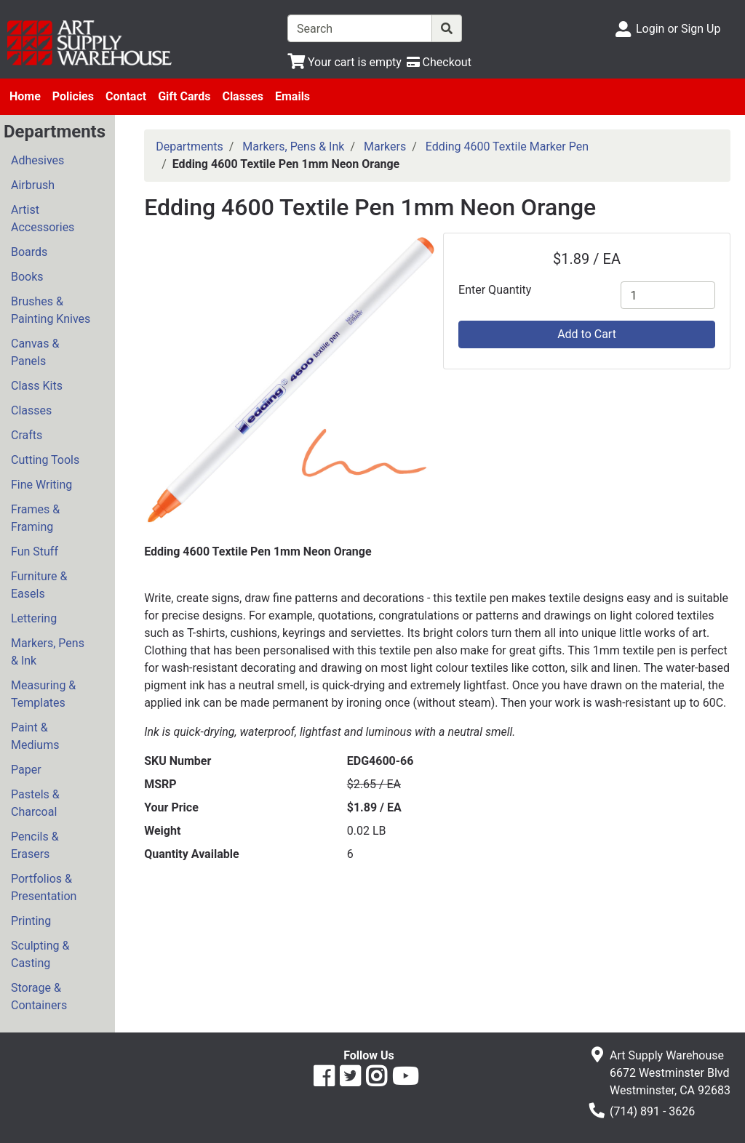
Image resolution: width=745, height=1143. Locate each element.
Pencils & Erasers (35, 845)
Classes (242, 96)
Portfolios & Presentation (43, 887)
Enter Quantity (494, 290)
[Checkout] (439, 62)
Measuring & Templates (43, 694)
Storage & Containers (39, 996)
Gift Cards (184, 96)
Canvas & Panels (35, 352)
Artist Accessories (42, 218)
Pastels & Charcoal (35, 803)
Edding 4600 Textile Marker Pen (507, 146)
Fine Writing (41, 485)
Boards (29, 252)
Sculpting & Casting (40, 954)
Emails (292, 96)
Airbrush (33, 185)
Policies (73, 96)
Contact (125, 96)
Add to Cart (586, 334)
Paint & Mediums (35, 736)
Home (25, 96)
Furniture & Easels (39, 585)
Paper (26, 770)
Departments (189, 146)
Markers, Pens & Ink (47, 651)
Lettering (34, 618)
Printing (31, 921)
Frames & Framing (35, 518)
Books (27, 277)
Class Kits (37, 386)
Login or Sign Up (678, 29)
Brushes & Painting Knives (50, 310)
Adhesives (37, 160)
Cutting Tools (45, 460)
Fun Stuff (34, 551)
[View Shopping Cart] (344, 62)
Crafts (26, 435)
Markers (385, 146)
